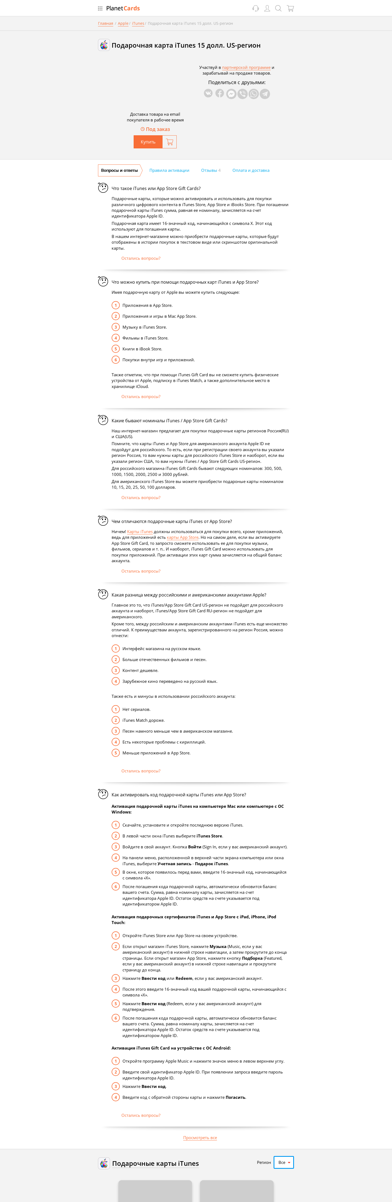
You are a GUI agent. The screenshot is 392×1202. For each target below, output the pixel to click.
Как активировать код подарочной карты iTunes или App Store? (179, 795)
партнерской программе (246, 67)
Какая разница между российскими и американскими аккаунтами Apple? (189, 595)
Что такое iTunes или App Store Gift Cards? (156, 188)
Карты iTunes (140, 531)
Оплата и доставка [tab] (251, 170)
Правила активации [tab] (169, 170)
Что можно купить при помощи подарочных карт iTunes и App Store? (185, 282)
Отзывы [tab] (211, 170)
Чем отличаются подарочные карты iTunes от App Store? (172, 521)
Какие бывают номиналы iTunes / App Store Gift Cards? (169, 421)
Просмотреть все (200, 1137)
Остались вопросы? (140, 258)
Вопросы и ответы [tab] (119, 170)
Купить (148, 142)
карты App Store (182, 537)
